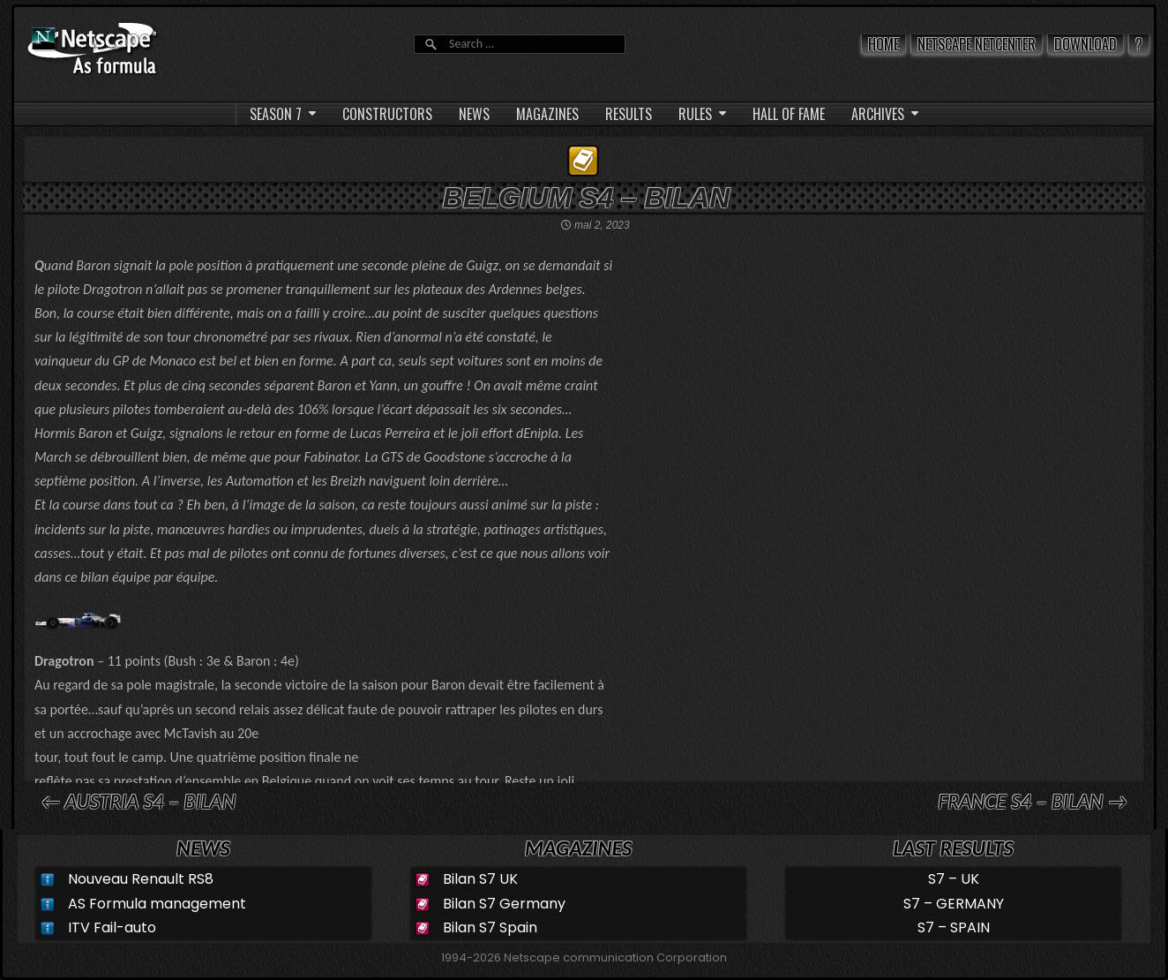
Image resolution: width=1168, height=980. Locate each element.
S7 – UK (953, 879)
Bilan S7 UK (480, 879)
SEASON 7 (276, 113)
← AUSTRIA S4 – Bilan (138, 801)
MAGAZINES (547, 113)
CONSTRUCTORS (387, 113)
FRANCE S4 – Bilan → (1032, 801)
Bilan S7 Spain (490, 927)
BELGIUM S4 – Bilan (586, 198)
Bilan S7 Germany (504, 903)
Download (1085, 44)
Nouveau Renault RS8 (140, 879)
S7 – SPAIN (953, 927)
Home (883, 44)
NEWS (474, 113)
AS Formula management (157, 903)
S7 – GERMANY (953, 903)
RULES (695, 113)
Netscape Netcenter (976, 44)
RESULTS (628, 113)
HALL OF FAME (788, 113)
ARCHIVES (877, 113)
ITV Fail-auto (112, 927)
